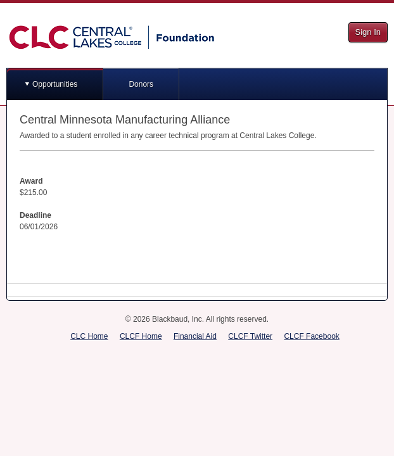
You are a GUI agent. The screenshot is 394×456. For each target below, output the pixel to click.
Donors (141, 84)
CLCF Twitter (250, 336)
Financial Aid (195, 336)
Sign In (368, 32)
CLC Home (89, 336)
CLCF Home (141, 336)
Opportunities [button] (54, 84)
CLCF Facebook (311, 336)
